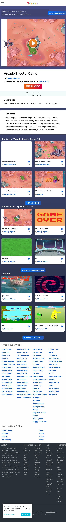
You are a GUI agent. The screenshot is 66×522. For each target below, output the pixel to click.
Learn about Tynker (57, 13)
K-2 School (60, 477)
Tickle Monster (23, 355)
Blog (25, 448)
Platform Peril (38, 358)
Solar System (38, 419)
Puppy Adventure (40, 422)
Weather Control (23, 349)
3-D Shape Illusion (41, 296)
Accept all (25, 514)
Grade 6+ (4, 358)
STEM (51, 373)
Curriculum (38, 450)
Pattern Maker (54, 367)
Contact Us (48, 515)
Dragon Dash (6, 379)
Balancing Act (22, 352)
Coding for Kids (9, 11)
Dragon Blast (6, 370)
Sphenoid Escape (10, 299)
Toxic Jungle (6, 385)
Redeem (37, 455)
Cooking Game (23, 391)
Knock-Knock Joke (41, 228)
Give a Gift (38, 453)
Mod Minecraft (7, 388)
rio (3, 326)
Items (41, 433)
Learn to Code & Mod (11, 426)
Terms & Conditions (38, 512)
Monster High (22, 382)
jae (36, 258)
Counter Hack (6, 382)
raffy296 (40, 194)
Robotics (4, 437)
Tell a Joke (53, 355)
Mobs (41, 440)
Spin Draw (53, 364)
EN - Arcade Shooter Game (44, 191)
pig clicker (5, 296)
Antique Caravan (10, 164)
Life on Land (22, 364)
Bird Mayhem (54, 358)
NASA (51, 352)
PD (58, 487)
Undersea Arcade (55, 361)
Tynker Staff (44, 81)
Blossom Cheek (42, 299)
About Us (26, 450)
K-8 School (60, 479)
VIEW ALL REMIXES (33, 203)
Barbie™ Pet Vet (7, 361)
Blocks (42, 437)
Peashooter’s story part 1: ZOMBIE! (47, 326)
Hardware (53, 394)
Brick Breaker (6, 391)
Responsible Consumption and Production (24, 376)
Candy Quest (6, 373)
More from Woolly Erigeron (33, 270)
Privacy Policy (50, 512)
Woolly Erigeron (13, 78)
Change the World (24, 394)
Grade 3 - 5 (5, 355)
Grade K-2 (5, 352)
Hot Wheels (5, 376)
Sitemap (26, 465)
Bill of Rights (54, 388)
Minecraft (5, 433)
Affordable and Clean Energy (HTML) (39, 370)
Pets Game (21, 388)
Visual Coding (6, 430)
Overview (37, 448)
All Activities (6, 349)
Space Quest (22, 385)
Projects (21, 11)
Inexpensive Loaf (43, 164)
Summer (37, 477)
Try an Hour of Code (11, 345)
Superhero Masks (40, 394)
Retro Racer (37, 349)
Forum (25, 472)
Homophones (38, 403)
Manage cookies (9, 514)
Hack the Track (7, 258)
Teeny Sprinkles (42, 329)
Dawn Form (8, 329)
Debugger (52, 370)
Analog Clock (54, 391)
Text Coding (6, 440)
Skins (41, 430)
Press (25, 455)
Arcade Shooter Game (9, 161)
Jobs (24, 458)
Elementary (60, 460)
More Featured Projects (33, 338)
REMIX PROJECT (33, 86)
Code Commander (24, 397)
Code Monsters (7, 394)
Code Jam (49, 489)
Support (26, 453)
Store (25, 475)
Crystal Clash (54, 349)
